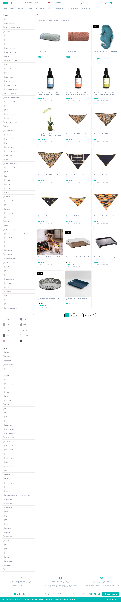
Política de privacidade (54, 594)
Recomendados (41, 20)
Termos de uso (67, 594)
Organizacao (59, 8)
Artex (7, 3)
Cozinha (30, 8)
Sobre (32, 594)
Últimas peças (57, 3)
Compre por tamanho (24, 3)
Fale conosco (77, 594)
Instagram (94, 594)
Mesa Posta (85, 8)
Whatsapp (90, 594)
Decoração (40, 8)
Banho (12, 8)
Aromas (21, 8)
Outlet (47, 3)
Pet (49, 8)
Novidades (38, 3)
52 (90, 315)
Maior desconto (53, 20)
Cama (5, 8)
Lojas (83, 594)
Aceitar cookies (111, 599)
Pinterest (99, 594)
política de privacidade (68, 599)
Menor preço (65, 20)
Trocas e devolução (41, 594)
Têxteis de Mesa (72, 8)
